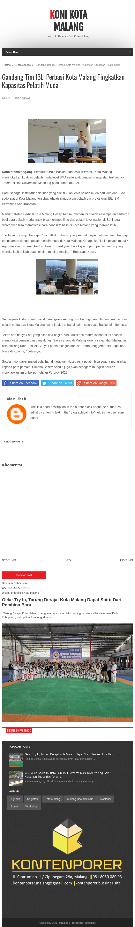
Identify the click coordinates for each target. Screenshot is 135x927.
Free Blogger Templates (83, 923)
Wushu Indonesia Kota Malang (20, 592)
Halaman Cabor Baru (15, 583)
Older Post (126, 560)
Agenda (15, 799)
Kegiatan (32, 799)
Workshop (31, 806)
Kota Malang (52, 799)
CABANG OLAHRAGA (15, 587)
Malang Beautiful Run (80, 799)
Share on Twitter (56, 383)
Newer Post (9, 560)
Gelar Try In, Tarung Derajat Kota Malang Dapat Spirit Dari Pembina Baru (69, 754)
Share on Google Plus (95, 383)
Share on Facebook (19, 383)
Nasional (105, 799)
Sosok (14, 806)
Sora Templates (60, 923)
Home (7, 64)
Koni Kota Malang (68, 21)
